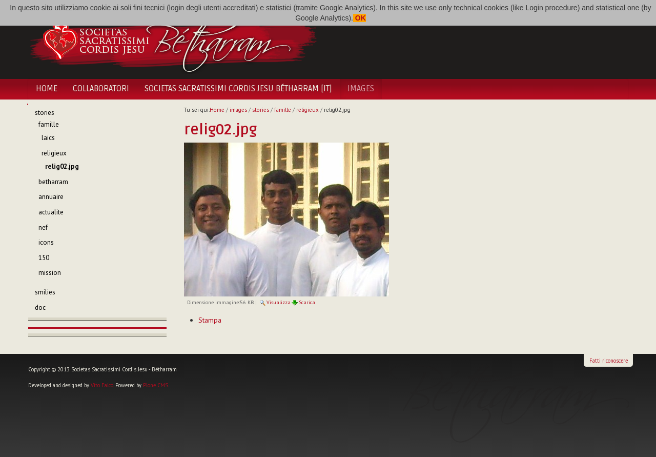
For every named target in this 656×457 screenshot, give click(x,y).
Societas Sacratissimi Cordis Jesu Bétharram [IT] (238, 89)
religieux (307, 109)
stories (260, 109)
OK (359, 18)
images (360, 89)
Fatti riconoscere (608, 360)
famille (282, 109)
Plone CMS (155, 385)
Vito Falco (102, 385)
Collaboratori (101, 89)
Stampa (209, 320)
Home (46, 89)
